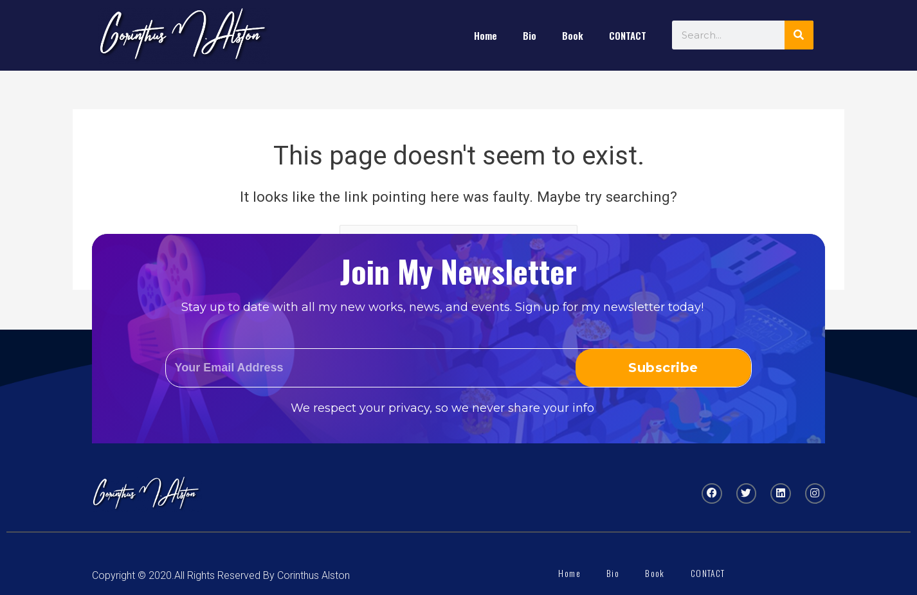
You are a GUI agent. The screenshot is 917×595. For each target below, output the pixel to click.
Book (572, 35)
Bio (529, 35)
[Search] (799, 35)
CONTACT (627, 35)
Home (485, 35)
